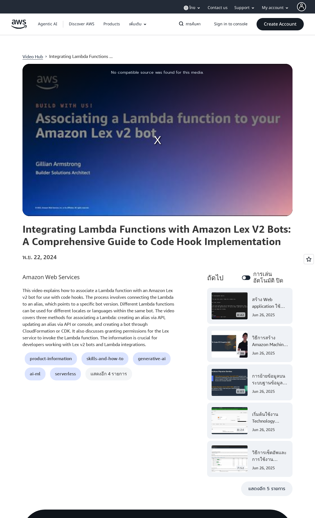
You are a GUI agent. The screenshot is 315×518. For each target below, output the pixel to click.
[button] (81, 24)
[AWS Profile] (301, 6)
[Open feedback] (309, 259)
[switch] (246, 277)
